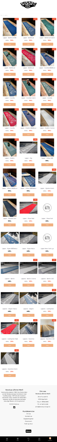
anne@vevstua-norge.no (42, 406)
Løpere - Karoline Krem (10, 369)
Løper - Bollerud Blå (9, 38)
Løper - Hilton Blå (47, 158)
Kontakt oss (28, 416)
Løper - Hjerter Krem (47, 188)
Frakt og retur (28, 424)
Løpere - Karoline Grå (47, 339)
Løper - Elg (28, 158)
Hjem (1, 15)
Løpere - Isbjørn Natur (9, 309)
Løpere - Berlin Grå (47, 279)
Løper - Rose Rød (28, 218)
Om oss (28, 413)
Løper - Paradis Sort (9, 218)
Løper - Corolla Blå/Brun (47, 68)
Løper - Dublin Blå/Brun (28, 128)
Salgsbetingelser (28, 418)
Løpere (5, 15)
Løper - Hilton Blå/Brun (9, 188)
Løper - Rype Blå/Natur (9, 248)
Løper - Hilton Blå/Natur (28, 188)
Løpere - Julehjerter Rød (10, 339)
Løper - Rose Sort (47, 218)
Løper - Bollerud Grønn (47, 38)
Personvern (28, 421)
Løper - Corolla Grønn (28, 98)
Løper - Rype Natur (28, 248)
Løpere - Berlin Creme (28, 279)
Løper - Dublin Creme (47, 128)
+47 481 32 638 (43, 404)
